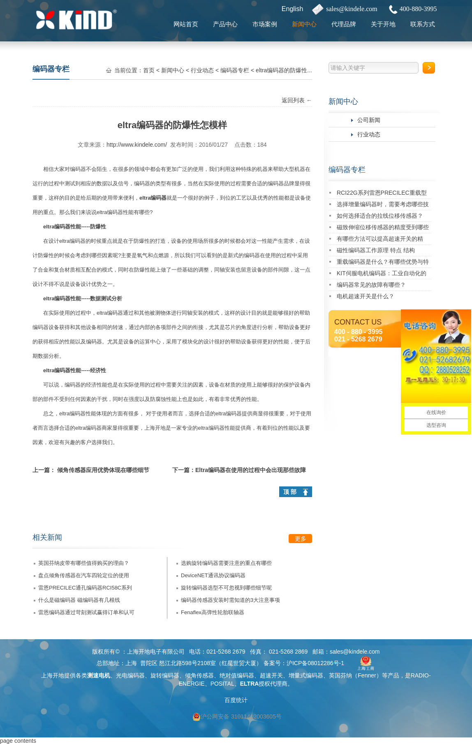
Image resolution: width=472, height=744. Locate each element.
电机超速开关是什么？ (365, 296)
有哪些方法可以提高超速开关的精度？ (380, 240)
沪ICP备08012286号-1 (315, 663)
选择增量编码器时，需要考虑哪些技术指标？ (383, 205)
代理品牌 (343, 24)
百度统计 (236, 700)
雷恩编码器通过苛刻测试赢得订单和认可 (86, 612)
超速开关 (271, 675)
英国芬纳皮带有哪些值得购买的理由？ (83, 563)
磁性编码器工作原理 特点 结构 (376, 250)
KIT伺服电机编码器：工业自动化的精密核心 (381, 274)
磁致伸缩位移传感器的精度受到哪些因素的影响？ (383, 228)
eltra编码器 (153, 198)
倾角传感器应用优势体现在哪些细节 (103, 470)
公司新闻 (368, 120)
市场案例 (264, 24)
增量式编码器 (306, 675)
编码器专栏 (347, 170)
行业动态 (368, 134)
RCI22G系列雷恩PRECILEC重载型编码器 (382, 194)
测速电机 (98, 675)
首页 (149, 70)
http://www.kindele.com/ (136, 144)
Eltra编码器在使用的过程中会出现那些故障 (250, 470)
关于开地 (383, 24)
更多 (300, 538)
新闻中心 (304, 24)
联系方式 (422, 24)
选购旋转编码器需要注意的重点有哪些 (226, 563)
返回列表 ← (297, 100)
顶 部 (289, 491)
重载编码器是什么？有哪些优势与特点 (383, 263)
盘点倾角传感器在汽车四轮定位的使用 (83, 575)
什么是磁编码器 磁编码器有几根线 (79, 600)
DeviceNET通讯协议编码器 (213, 575)
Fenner (367, 675)
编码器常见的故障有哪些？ (371, 284)
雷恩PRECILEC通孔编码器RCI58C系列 (85, 588)
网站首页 (186, 24)
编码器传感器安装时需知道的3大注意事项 (230, 600)
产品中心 (225, 24)
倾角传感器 (199, 675)
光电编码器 (130, 675)
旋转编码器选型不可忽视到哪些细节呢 (226, 588)
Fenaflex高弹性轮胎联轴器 (212, 612)
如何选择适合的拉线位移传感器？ (380, 215)
